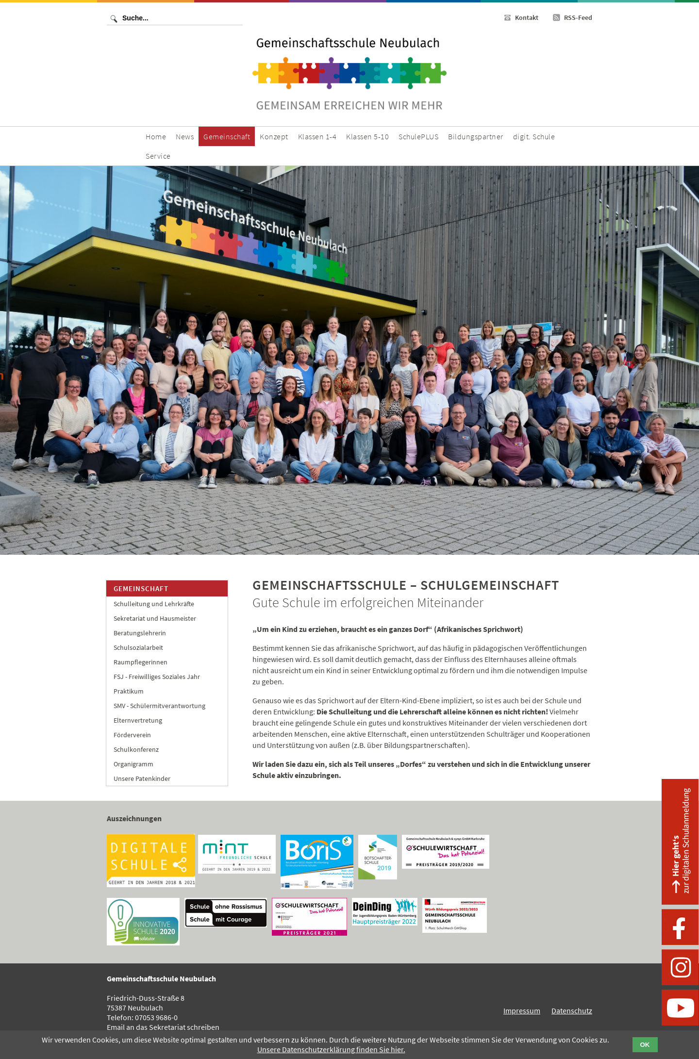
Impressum (521, 1010)
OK (645, 1044)
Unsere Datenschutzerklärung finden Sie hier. (331, 1049)
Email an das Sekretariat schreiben (163, 1027)
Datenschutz (571, 1010)
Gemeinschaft (141, 588)
